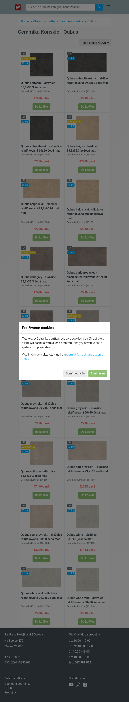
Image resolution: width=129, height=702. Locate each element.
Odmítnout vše (75, 373)
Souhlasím (98, 373)
